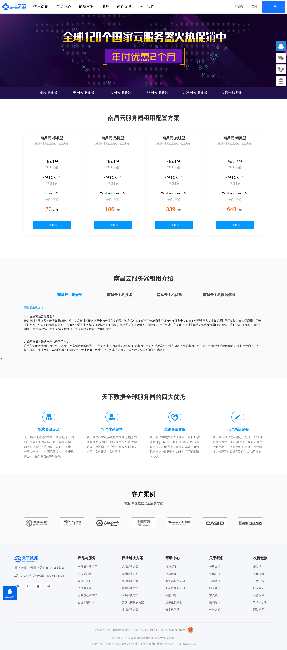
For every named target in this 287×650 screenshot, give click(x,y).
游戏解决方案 (130, 566)
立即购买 (51, 225)
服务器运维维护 (87, 595)
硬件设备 (124, 7)
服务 (105, 7)
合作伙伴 (214, 581)
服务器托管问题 (175, 588)
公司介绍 (214, 566)
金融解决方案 (130, 573)
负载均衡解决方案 (133, 602)
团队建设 (214, 588)
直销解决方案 (130, 581)
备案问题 (171, 595)
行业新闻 (171, 566)
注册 (273, 6)
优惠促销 (40, 7)
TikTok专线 (260, 602)
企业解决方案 (130, 595)
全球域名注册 (86, 588)
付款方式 (214, 609)
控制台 (238, 6)
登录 (254, 6)
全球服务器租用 (87, 566)
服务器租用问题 (175, 581)
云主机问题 (172, 609)
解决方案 (86, 7)
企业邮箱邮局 (86, 602)
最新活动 (258, 566)
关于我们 (147, 7)
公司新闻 (171, 573)
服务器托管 (85, 573)
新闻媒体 (214, 602)
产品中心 (63, 7)
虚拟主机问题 (173, 602)
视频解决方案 (130, 609)
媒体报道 (214, 573)
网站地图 (258, 609)
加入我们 (214, 595)
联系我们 (258, 588)
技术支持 (258, 581)
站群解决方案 (130, 588)
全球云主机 (85, 581)
